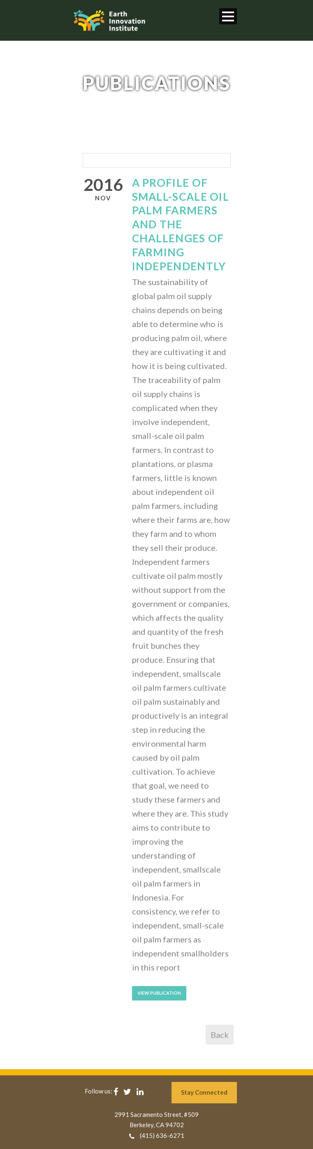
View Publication (159, 993)
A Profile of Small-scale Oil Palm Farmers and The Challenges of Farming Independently (181, 224)
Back (220, 1035)
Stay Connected (204, 1092)
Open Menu (228, 16)
